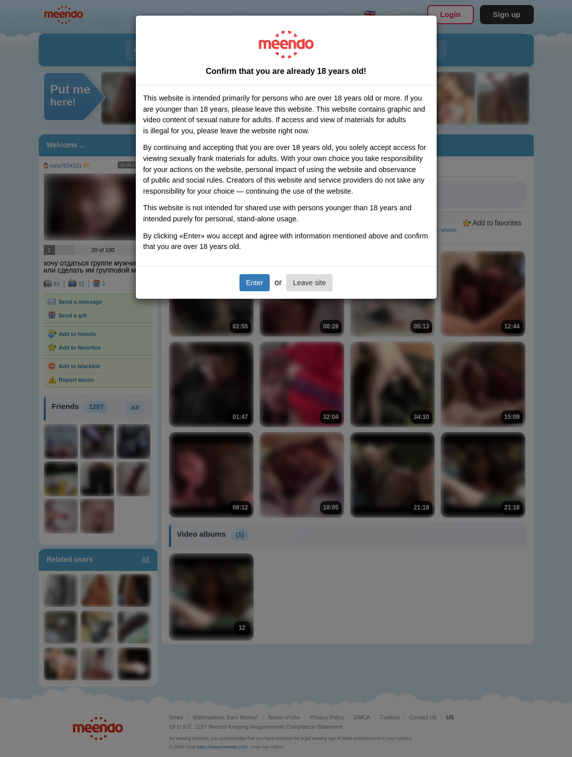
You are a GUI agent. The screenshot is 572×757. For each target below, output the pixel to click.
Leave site (309, 283)
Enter (254, 283)
